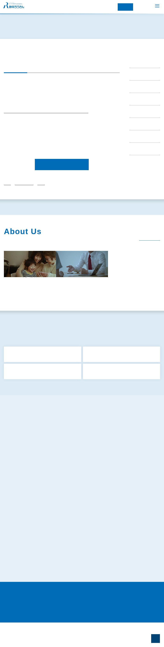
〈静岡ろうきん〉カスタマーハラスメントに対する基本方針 (44, 559)
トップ (7, 198)
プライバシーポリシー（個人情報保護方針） (34, 502)
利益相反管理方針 (19, 473)
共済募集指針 (17, 452)
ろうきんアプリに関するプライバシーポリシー (37, 509)
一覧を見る (147, 251)
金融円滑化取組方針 (21, 480)
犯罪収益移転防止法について (26, 516)
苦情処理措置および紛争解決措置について (34, 552)
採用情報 (79, 309)
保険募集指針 (17, 459)
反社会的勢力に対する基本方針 (28, 487)
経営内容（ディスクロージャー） (136, 301)
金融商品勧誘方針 (19, 466)
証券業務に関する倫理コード (26, 574)
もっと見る (83, 402)
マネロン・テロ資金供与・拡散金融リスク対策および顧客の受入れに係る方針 (56, 523)
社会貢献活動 (94, 301)
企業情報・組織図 (61, 301)
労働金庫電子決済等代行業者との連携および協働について (44, 581)
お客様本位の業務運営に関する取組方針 (33, 495)
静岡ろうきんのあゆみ (22, 301)
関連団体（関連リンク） (22, 309)
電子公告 (55, 309)
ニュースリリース (140, 71)
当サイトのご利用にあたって (26, 588)
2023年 (41, 198)
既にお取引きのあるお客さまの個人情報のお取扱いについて (45, 545)
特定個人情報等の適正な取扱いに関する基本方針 (38, 531)
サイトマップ (17, 444)
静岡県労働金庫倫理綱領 (24, 567)
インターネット (125, 7)
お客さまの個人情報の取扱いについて (32, 538)
